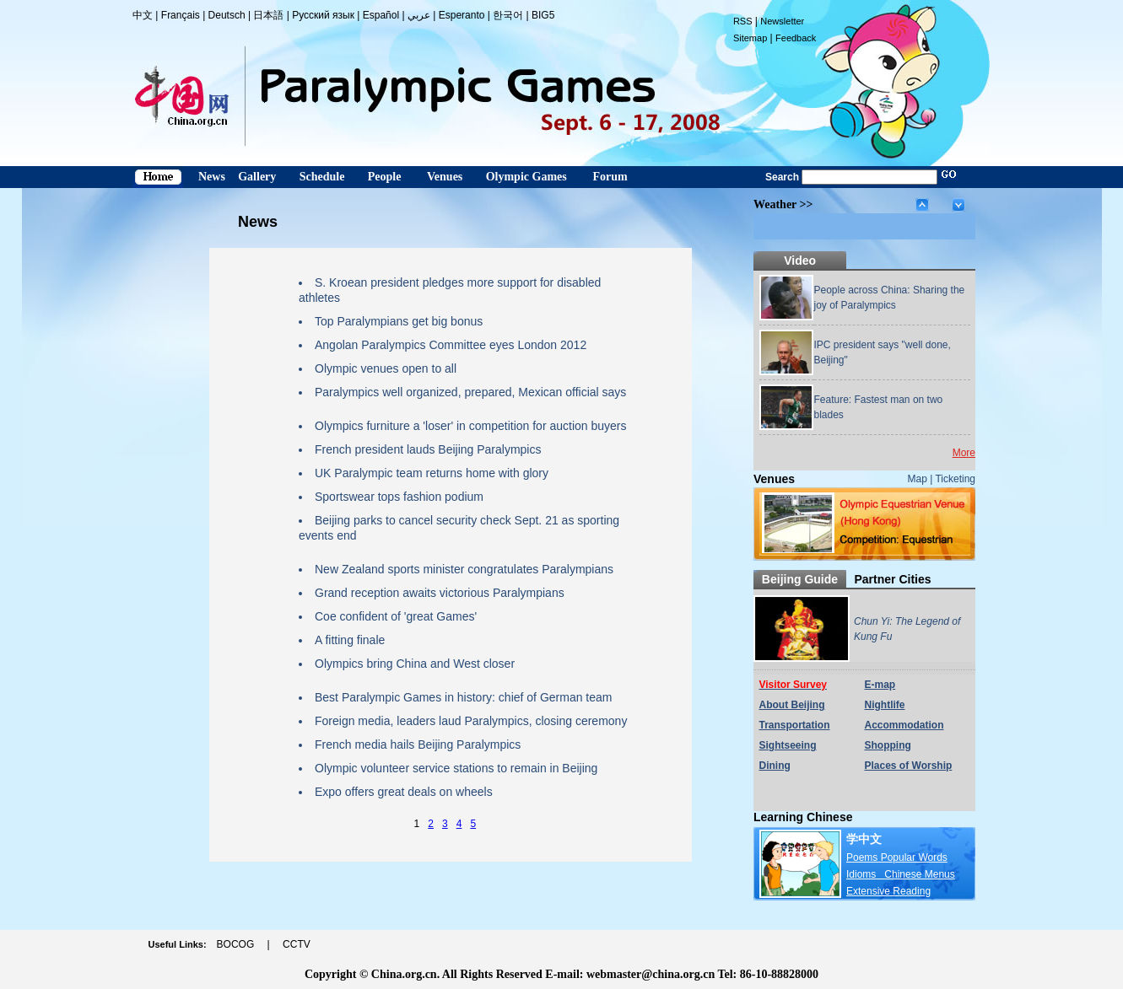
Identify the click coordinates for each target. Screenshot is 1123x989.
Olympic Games (526, 176)
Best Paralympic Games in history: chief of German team (463, 697)
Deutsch (227, 15)
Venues (444, 176)
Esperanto (462, 15)
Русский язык (323, 15)
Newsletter (782, 21)
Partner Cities (892, 579)
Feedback (795, 38)
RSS (743, 21)
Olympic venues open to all (385, 368)
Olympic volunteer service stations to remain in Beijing (456, 768)
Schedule (322, 176)
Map (917, 479)
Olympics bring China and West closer (415, 663)
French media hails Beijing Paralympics (418, 744)
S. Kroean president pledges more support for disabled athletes (450, 290)
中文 (142, 15)
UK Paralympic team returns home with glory (431, 473)
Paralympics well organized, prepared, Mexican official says (470, 392)
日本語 (268, 15)
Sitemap (750, 38)
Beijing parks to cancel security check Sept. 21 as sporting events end (459, 527)
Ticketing (955, 479)
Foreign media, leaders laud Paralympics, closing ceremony (471, 721)
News (211, 176)
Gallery (257, 176)
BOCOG (236, 944)
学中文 (864, 839)
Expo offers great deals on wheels (404, 791)
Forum (609, 176)
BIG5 (543, 15)
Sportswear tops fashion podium (399, 496)
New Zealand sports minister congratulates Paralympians (464, 569)
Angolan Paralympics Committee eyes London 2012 (450, 345)
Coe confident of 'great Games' (396, 616)
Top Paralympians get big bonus (399, 321)
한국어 (508, 15)
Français (180, 15)
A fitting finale (350, 640)
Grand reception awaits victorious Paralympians (439, 592)
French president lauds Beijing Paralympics (428, 449)
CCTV (296, 944)
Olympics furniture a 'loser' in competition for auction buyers (471, 426)
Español (381, 15)
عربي (419, 15)
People (385, 176)
